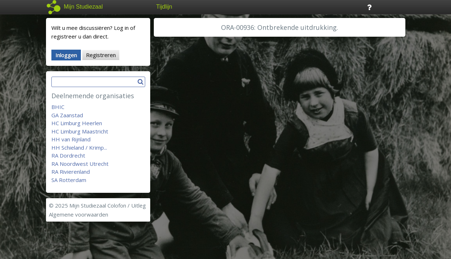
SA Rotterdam (68, 179)
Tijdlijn (164, 7)
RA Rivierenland (70, 171)
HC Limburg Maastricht (79, 131)
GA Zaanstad (67, 115)
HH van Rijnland (71, 139)
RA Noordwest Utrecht (80, 163)
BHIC (57, 106)
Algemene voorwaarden (78, 214)
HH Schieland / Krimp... (79, 147)
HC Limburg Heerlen (76, 123)
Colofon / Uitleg (126, 205)
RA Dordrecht (68, 155)
